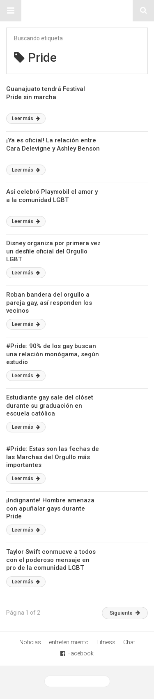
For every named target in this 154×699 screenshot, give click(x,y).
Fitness (106, 642)
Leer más (26, 118)
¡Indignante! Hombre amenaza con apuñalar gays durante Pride (50, 508)
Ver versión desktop (77, 681)
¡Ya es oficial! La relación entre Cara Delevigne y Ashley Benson (53, 144)
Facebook (77, 653)
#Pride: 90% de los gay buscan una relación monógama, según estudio (52, 354)
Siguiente (125, 613)
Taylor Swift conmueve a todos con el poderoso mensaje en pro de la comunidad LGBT (51, 559)
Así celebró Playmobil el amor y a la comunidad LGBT (52, 196)
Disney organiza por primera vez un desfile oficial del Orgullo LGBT (53, 251)
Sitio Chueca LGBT (77, 11)
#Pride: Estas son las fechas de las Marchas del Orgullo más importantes (52, 457)
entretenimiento (69, 642)
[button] (10, 10)
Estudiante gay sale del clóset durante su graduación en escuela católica (49, 405)
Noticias (30, 642)
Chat (129, 642)
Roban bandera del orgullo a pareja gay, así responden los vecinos (49, 302)
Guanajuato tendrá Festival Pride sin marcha (45, 93)
